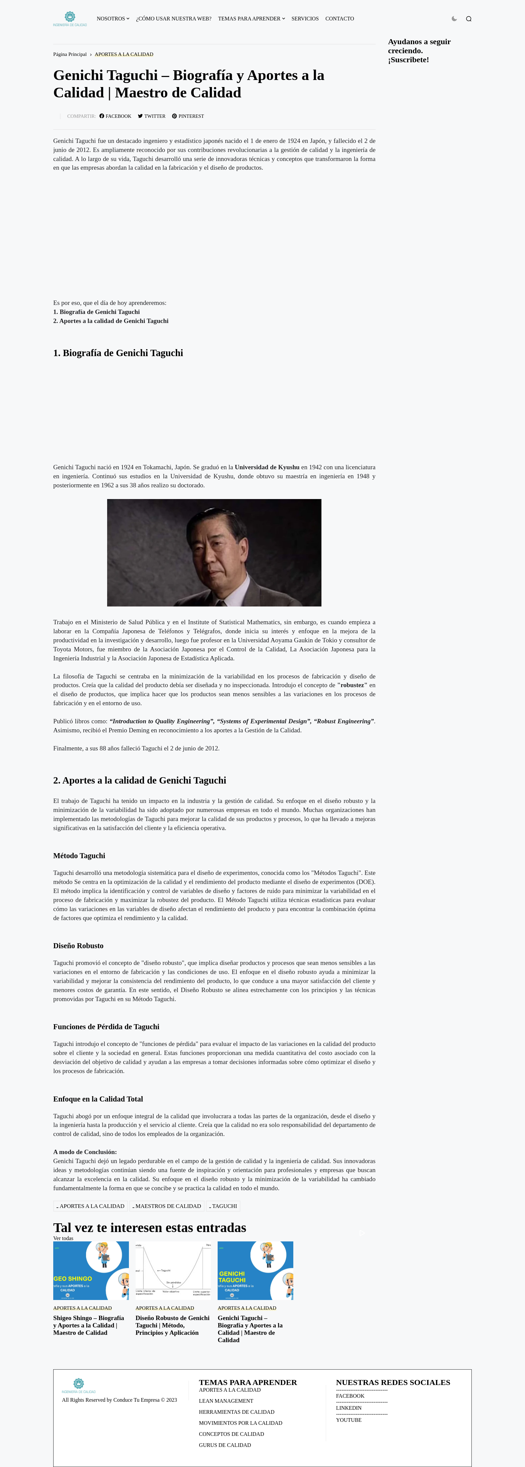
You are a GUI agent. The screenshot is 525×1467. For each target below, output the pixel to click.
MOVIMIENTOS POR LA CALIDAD (240, 1423)
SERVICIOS (305, 18)
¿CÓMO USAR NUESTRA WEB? (173, 18)
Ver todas (63, 1238)
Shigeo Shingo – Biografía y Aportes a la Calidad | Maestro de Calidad (88, 1325)
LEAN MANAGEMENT (226, 1401)
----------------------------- (362, 1390)
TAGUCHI (224, 1206)
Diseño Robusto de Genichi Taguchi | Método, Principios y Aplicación (173, 1325)
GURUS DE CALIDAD (225, 1445)
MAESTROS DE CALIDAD (168, 1206)
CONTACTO (339, 18)
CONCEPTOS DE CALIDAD (231, 1434)
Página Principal (70, 54)
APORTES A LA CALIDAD (124, 54)
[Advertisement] (214, 416)
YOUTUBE (349, 1420)
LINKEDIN (349, 1408)
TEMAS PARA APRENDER (249, 18)
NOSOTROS (111, 18)
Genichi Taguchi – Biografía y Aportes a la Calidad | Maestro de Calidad (250, 1328)
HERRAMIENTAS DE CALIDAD (236, 1412)
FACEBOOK (350, 1396)
